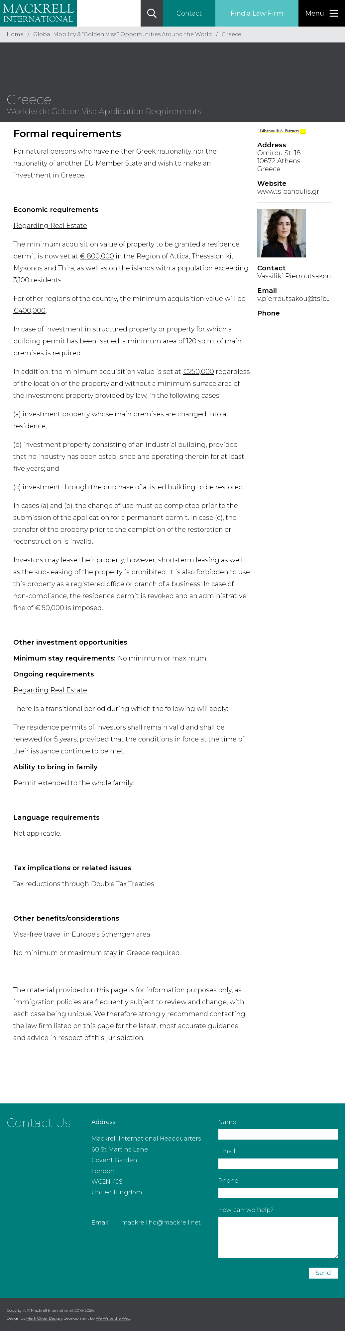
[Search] (152, 13)
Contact (189, 13)
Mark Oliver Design (44, 1318)
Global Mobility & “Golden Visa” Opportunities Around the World (122, 34)
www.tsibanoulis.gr (288, 191)
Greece (231, 34)
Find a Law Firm (257, 13)
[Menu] (321, 13)
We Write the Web (113, 1318)
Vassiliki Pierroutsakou (294, 276)
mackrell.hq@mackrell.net (161, 1222)
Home (15, 34)
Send (323, 1273)
